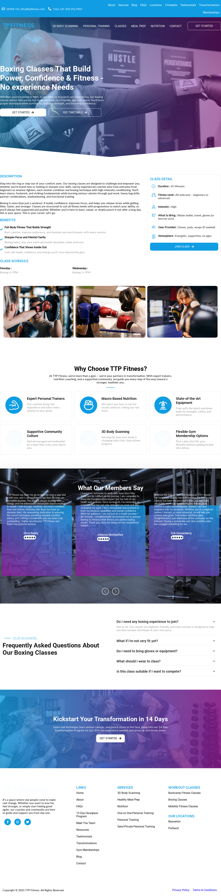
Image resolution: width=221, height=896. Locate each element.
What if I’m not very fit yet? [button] (166, 641)
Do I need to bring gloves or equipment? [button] (166, 651)
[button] (105, 591)
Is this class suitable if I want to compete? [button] (166, 671)
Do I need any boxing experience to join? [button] (166, 622)
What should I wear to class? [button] (166, 661)
